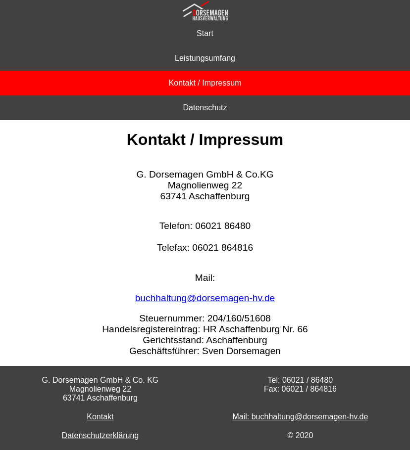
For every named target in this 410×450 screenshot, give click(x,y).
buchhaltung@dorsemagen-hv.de (205, 298)
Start (205, 33)
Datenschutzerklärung (100, 435)
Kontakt (100, 416)
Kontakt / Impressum (205, 83)
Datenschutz (205, 107)
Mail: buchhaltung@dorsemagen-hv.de (300, 416)
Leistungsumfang (205, 58)
